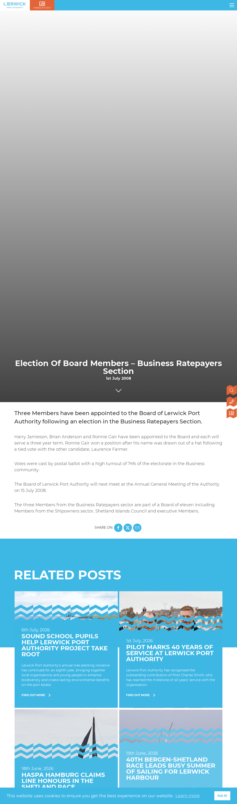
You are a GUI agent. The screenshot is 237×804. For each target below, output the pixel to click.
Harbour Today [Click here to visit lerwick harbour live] (42, 8)
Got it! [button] (222, 796)
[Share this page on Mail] (137, 528)
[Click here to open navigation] (232, 5)
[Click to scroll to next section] (118, 389)
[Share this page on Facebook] (118, 528)
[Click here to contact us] (232, 402)
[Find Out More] (66, 650)
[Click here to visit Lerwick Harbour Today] (232, 413)
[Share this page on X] (128, 528)
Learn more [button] (187, 795)
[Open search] (232, 390)
